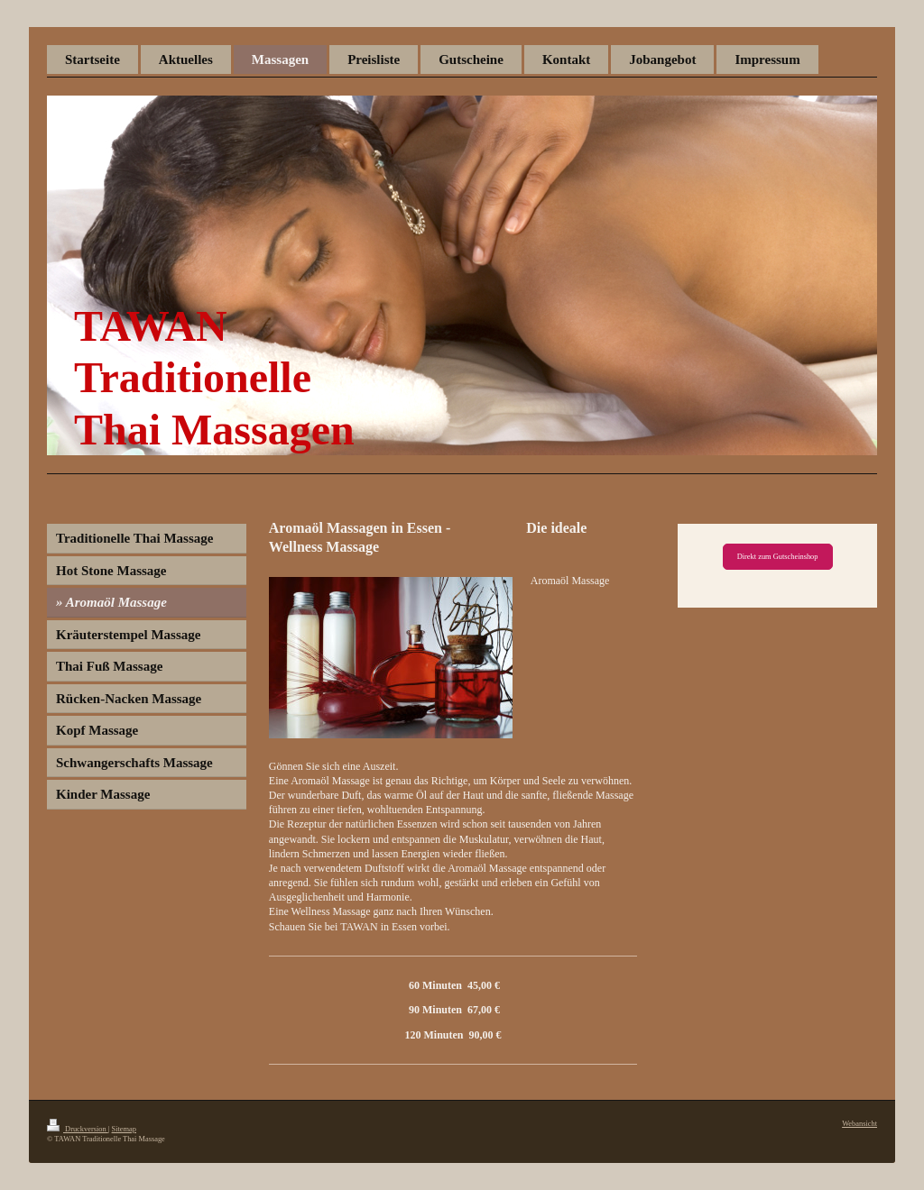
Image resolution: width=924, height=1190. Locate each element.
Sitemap (124, 1129)
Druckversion (77, 1129)
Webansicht (859, 1124)
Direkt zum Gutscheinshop (777, 557)
